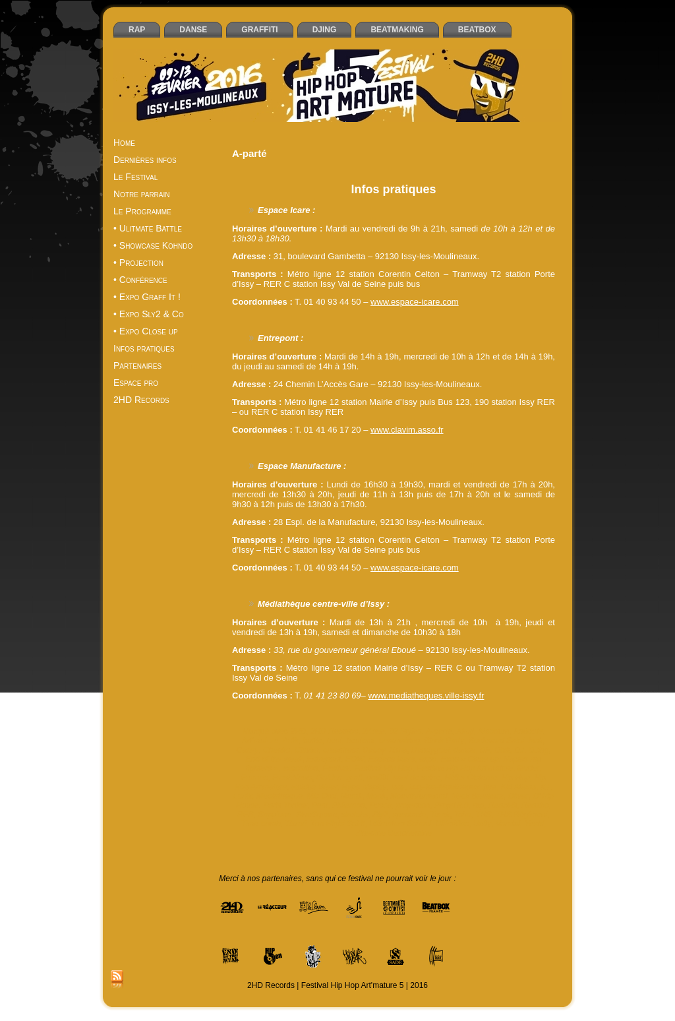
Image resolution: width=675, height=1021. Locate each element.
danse (464, 750)
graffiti (377, 777)
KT (545, 786)
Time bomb (261, 823)
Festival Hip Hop (383, 768)
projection (413, 805)
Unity (482, 823)
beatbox (360, 740)
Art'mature (260, 740)
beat (333, 740)
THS (483, 814)
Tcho (462, 814)
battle (312, 740)
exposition (300, 768)
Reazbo (534, 805)
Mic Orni (321, 796)
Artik (291, 740)
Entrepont (324, 759)
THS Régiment (522, 814)
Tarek (440, 814)
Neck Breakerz (478, 796)
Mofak (352, 796)
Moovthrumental (418, 796)
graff (355, 777)
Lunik (242, 796)
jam (490, 786)
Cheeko (276, 750)
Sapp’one (274, 814)
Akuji (464, 731)
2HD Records (334, 731)
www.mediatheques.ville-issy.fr (426, 695)
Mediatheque (279, 796)
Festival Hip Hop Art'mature (465, 768)
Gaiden (329, 777)
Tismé (296, 823)
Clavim (307, 750)
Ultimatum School (400, 823)
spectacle (409, 814)
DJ (519, 750)
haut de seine (416, 777)
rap (478, 805)
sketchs (354, 814)
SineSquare (317, 814)
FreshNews (292, 777)
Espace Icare (391, 759)
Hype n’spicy (363, 786)
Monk (376, 796)
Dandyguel (430, 750)
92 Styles (405, 731)
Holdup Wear (314, 786)
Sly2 (380, 814)
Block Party (445, 740)
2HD (298, 731)
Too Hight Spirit (338, 823)
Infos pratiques (393, 189)
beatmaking (399, 740)
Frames (254, 777)
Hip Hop (515, 777)
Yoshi (534, 823)
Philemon (348, 805)
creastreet (340, 750)
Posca (380, 805)
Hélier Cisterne (470, 777)
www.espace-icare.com (414, 302)
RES (245, 814)
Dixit (502, 750)
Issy (398, 786)
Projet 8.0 (451, 805)
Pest (320, 805)
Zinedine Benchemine (393, 833)
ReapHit (502, 805)
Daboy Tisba (385, 750)
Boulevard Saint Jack (506, 740)
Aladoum (493, 731)
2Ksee (374, 731)
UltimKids (452, 823)
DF (485, 750)
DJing (539, 750)
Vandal (508, 823)
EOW (355, 759)
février (528, 768)
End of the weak (274, 759)
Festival (335, 768)
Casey (247, 750)
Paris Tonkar (285, 805)
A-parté (439, 731)
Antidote (528, 731)
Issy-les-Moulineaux (444, 786)
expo (427, 759)
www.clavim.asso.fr (407, 430)
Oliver (518, 796)
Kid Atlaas (519, 786)
